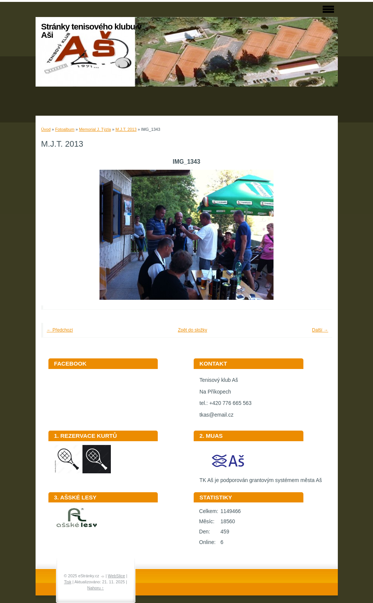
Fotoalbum (65, 129)
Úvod (46, 129)
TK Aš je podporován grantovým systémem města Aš (260, 477)
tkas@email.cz (216, 415)
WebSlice (116, 576)
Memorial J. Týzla (95, 129)
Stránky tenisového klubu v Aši (91, 31)
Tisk (67, 582)
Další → (320, 330)
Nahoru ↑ (95, 588)
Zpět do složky (192, 330)
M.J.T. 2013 (126, 129)
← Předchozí (60, 330)
